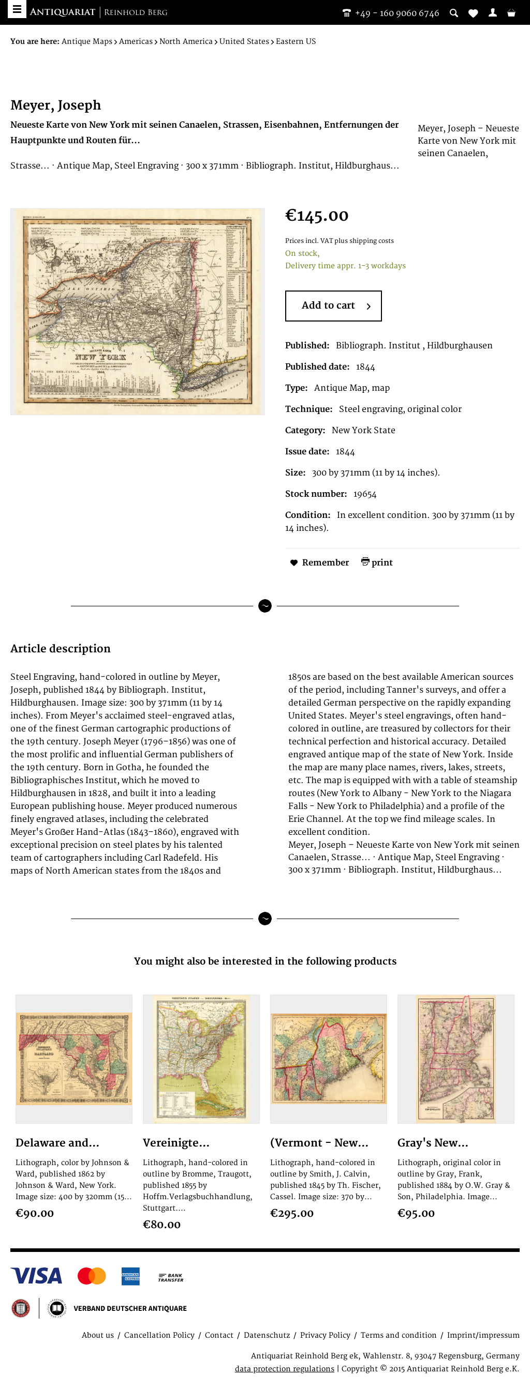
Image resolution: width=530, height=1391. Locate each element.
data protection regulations (284, 1369)
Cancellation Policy (159, 1335)
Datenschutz (267, 1335)
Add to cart (336, 306)
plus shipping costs (364, 241)
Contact (219, 1335)
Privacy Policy (325, 1335)
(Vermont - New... (319, 1143)
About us (98, 1335)
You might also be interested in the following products (265, 962)
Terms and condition (399, 1335)
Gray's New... (433, 1143)
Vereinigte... (176, 1143)
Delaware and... (57, 1143)
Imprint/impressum (483, 1335)
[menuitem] (492, 12)
